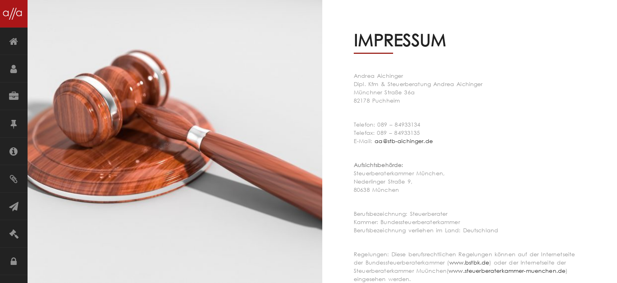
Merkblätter (14, 179)
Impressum (14, 234)
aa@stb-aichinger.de (404, 141)
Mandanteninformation (14, 151)
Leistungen (14, 96)
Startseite (14, 41)
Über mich (14, 69)
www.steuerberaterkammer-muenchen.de (507, 270)
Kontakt (14, 206)
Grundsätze (14, 124)
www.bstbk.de (469, 262)
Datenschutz (14, 261)
